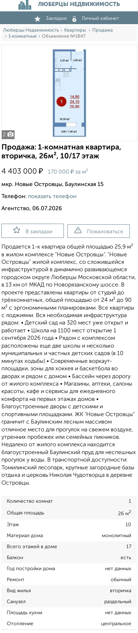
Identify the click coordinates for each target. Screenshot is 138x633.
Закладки (50, 18)
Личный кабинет (95, 18)
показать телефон (52, 197)
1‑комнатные (23, 36)
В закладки (33, 230)
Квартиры (75, 30)
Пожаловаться (98, 230)
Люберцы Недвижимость (31, 30)
